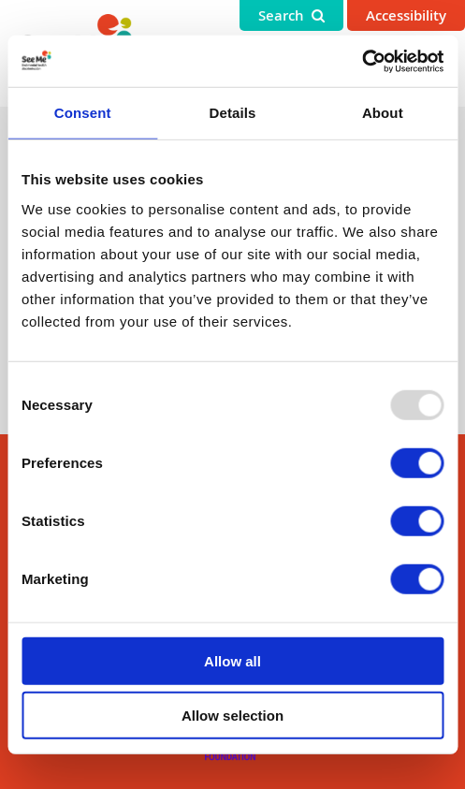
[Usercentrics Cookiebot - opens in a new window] (361, 61)
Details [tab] (233, 113)
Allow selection (232, 715)
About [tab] (382, 113)
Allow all (232, 660)
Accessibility (406, 15)
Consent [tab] (82, 113)
